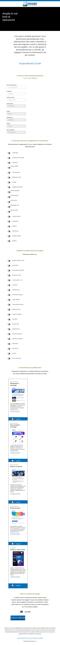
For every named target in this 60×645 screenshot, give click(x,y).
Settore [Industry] (8, 123)
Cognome (9, 91)
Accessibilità (40, 638)
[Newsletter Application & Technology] (13, 419)
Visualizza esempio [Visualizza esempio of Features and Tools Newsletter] (15, 493)
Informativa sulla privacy (22, 638)
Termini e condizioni (32, 638)
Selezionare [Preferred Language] (10, 117)
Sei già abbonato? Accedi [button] (30, 63)
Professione (10, 103)
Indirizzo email (10, 97)
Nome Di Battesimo (12, 85)
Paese (8, 111)
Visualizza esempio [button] (15, 411)
